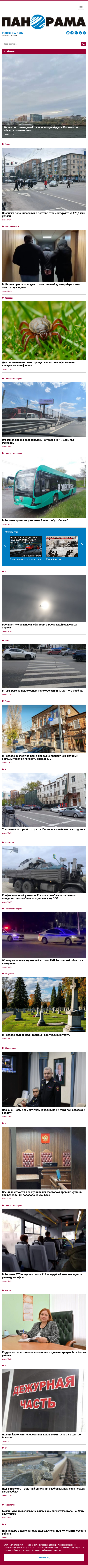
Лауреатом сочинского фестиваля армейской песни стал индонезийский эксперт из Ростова (43, 1533)
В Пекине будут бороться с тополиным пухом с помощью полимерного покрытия (42, 1372)
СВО (6, 954)
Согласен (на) (44, 1558)
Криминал (9, 893)
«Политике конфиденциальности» (46, 1550)
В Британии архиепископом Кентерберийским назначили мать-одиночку (43, 1413)
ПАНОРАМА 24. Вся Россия (16, 1432)
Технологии (10, 831)
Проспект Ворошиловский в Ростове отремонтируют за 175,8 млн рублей (41, 1310)
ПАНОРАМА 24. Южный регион (18, 1508)
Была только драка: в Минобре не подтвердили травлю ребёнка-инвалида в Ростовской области (41, 1282)
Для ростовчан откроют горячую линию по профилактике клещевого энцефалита (43, 1257)
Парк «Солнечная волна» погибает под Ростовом (31, 1050)
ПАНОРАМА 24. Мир (13, 1358)
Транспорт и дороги (13, 379)
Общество (9, 649)
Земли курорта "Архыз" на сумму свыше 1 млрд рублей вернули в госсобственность (39, 1512)
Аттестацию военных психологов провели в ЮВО (31, 1025)
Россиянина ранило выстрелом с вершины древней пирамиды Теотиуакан (37, 1362)
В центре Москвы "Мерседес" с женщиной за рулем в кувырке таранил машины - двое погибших (42, 1436)
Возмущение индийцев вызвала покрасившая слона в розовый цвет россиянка (41, 1393)
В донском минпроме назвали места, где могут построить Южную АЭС (41, 1100)
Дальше (62, 1013)
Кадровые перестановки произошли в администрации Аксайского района (41, 1125)
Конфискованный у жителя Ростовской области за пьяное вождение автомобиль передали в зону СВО (43, 1205)
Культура (9, 932)
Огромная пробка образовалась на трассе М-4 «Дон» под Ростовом (42, 1336)
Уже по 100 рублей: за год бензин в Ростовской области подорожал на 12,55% (43, 1178)
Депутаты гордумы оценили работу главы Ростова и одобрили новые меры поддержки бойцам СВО (43, 1153)
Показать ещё (8, 1424)
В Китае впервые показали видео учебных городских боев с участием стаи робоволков (41, 1403)
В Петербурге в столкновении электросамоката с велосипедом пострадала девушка (38, 1446)
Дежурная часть (12, 226)
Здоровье (9, 298)
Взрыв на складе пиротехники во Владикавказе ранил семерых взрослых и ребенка (43, 1457)
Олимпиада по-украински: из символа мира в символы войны (36, 1421)
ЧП (6, 572)
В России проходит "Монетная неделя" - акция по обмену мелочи (38, 1497)
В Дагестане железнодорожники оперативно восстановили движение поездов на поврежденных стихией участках (41, 1488)
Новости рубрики (13, 1032)
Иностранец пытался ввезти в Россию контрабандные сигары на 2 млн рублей (42, 1477)
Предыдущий (25, 1013)
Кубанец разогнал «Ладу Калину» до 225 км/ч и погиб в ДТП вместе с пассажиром (41, 1523)
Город (7, 144)
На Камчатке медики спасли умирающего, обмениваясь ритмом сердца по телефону (43, 1467)
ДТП (7, 594)
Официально (10, 708)
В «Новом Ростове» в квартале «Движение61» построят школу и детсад (40, 1073)
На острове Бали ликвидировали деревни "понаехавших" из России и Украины (41, 1383)
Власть (8, 770)
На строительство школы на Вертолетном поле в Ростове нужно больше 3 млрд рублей (40, 1230)
